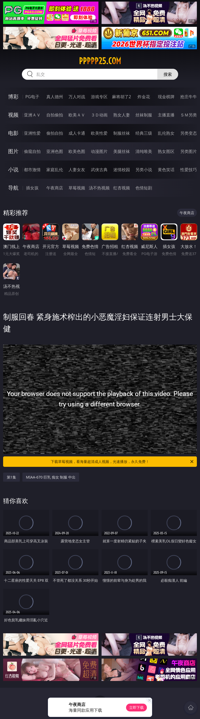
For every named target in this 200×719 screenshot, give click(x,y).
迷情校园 (121, 169)
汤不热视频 (99, 188)
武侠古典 (99, 169)
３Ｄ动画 (99, 115)
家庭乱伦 (54, 169)
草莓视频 (76, 188)
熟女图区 (166, 151)
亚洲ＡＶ (32, 115)
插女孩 (32, 188)
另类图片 (188, 151)
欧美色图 (76, 151)
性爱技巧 (188, 169)
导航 (13, 187)
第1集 (11, 477)
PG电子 (32, 97)
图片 (13, 151)
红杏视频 (121, 188)
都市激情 (32, 169)
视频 (13, 114)
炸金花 (144, 97)
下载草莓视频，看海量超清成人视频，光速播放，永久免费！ (122, 461)
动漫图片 (99, 151)
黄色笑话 (166, 169)
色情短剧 (143, 188)
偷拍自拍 (54, 133)
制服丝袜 (121, 133)
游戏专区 (99, 97)
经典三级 (143, 133)
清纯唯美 (143, 151)
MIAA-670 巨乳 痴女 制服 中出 (51, 477)
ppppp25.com (100, 61)
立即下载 (136, 707)
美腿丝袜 (121, 151)
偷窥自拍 (32, 151)
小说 (13, 169)
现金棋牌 (166, 97)
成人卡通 (76, 133)
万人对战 (76, 97)
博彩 (13, 96)
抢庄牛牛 (188, 97)
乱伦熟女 (166, 133)
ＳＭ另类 (188, 115)
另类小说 (143, 169)
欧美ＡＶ (76, 115)
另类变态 (188, 133)
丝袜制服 (143, 115)
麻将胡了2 (121, 97)
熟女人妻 (121, 115)
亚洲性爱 (32, 133)
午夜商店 (54, 188)
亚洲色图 (54, 151)
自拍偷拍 (54, 115)
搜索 (168, 74)
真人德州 (54, 97)
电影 (13, 133)
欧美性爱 (99, 133)
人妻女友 (76, 169)
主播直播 (166, 115)
